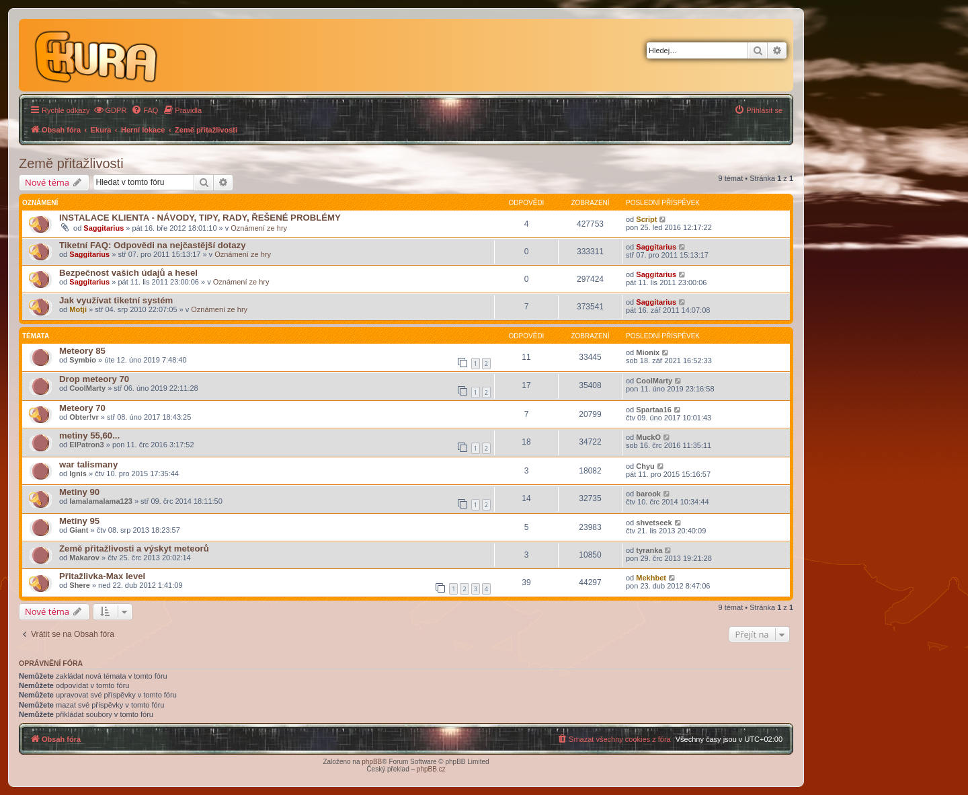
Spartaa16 (654, 410)
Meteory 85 (82, 351)
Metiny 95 (79, 521)
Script (646, 219)
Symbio (82, 360)
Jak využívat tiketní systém (116, 300)
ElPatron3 (86, 445)
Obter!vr (83, 417)
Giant (78, 530)
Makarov (84, 558)
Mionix (647, 352)
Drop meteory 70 (94, 379)
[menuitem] (110, 110)
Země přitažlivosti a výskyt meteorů (134, 548)
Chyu (645, 466)
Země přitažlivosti (71, 163)
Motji (78, 309)
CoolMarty (87, 388)
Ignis (78, 473)
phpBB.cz (431, 769)
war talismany (88, 464)
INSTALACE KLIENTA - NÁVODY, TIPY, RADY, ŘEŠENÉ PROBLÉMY (200, 218)
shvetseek (654, 523)
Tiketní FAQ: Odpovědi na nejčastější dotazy (152, 245)
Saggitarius (103, 228)
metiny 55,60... (89, 435)
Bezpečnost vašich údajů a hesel (128, 273)
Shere (79, 585)
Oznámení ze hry (259, 228)
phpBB (372, 761)
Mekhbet (651, 578)
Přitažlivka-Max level (102, 576)
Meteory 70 (82, 408)
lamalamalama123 (100, 501)
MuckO (648, 437)
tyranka (649, 550)
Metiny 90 (79, 492)
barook (648, 494)
